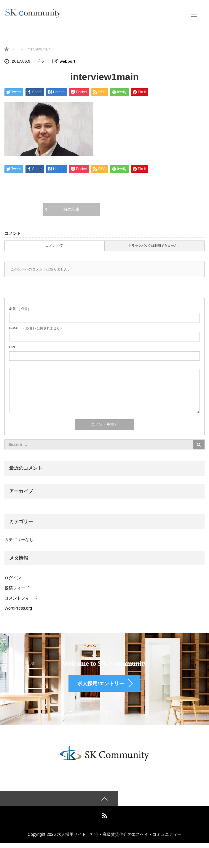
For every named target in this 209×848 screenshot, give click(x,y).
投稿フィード (16, 587)
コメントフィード (21, 597)
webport (68, 61)
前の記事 (71, 209)
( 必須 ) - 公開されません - (35, 328)
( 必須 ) (19, 308)
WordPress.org (18, 607)
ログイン (12, 577)
